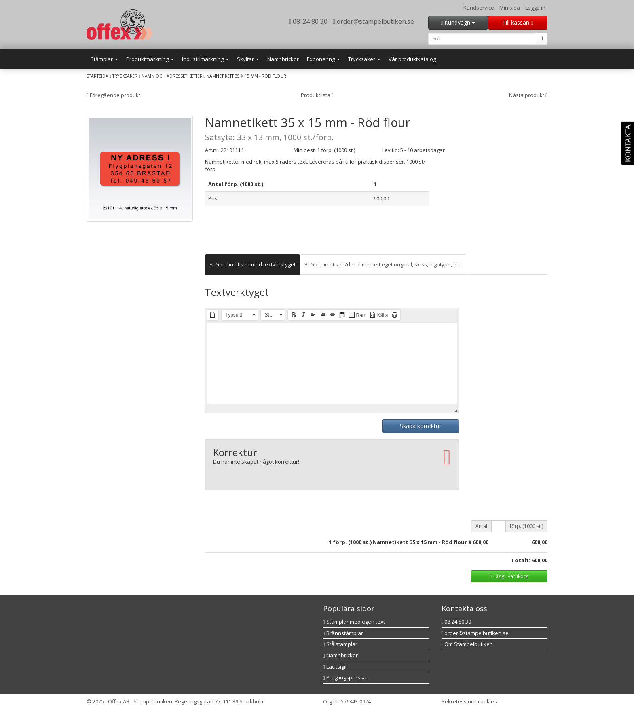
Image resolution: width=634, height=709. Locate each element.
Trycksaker (124, 76)
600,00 (480, 542)
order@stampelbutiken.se (373, 21)
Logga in (535, 7)
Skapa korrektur (420, 426)
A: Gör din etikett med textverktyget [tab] (252, 264)
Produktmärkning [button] (150, 59)
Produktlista (317, 95)
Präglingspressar (345, 677)
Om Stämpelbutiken (467, 644)
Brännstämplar (343, 633)
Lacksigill (335, 666)
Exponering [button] (323, 59)
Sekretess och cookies (469, 701)
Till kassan (517, 22)
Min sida (509, 7)
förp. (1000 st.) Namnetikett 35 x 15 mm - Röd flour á (402, 542)
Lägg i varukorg (509, 576)
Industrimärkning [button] (205, 59)
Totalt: (520, 560)
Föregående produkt (113, 95)
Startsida (97, 76)
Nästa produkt (528, 95)
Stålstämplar (340, 644)
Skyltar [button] (248, 59)
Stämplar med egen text (354, 621)
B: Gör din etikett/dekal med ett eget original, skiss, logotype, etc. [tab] (383, 264)
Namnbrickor (283, 59)
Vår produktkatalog (412, 59)
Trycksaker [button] (364, 59)
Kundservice (478, 7)
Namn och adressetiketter (172, 76)
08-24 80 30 (308, 21)
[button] (213, 314)
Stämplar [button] (104, 59)
